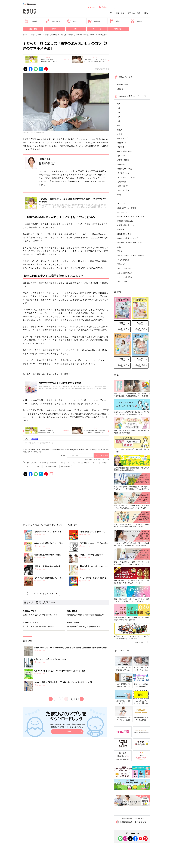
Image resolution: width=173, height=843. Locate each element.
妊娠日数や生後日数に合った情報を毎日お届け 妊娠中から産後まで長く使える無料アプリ (67, 725)
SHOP (92, 7)
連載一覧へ (139, 642)
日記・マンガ (122, 186)
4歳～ (94, 463)
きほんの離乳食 (123, 260)
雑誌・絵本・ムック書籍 (126, 208)
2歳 (73, 463)
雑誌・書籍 (33, 29)
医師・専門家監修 (65, 466)
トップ (25, 35)
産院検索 (120, 229)
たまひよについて (124, 203)
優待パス (136, 21)
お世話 (119, 134)
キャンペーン (97, 29)
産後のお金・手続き (125, 168)
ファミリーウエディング (126, 177)
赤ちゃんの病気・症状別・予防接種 (130, 255)
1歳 (68, 463)
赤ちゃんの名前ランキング (127, 238)
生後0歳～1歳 (122, 84)
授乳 (119, 125)
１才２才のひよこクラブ (33, 466)
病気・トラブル (123, 138)
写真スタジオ (118, 29)
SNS (75, 29)
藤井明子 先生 (48, 164)
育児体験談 (121, 181)
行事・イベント (123, 155)
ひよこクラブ (102, 463)
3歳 (79, 463)
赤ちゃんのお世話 (51, 35)
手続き (119, 251)
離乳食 (114, 21)
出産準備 (93, 21)
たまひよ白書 (122, 281)
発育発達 (86, 463)
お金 (119, 247)
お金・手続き (53, 21)
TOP (110, 13)
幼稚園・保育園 (123, 160)
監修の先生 (121, 264)
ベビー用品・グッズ (125, 151)
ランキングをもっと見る (43, 593)
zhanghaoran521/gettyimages (33, 132)
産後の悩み (43, 463)
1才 (78, 224)
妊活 (146, 13)
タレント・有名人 (124, 190)
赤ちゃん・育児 (134, 13)
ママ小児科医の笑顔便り (50, 466)
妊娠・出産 (120, 13)
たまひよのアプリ (124, 268)
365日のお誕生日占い (125, 221)
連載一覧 (66, 59)
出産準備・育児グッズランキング (130, 242)
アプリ (54, 29)
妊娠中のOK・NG (124, 234)
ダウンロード (67, 731)
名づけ (72, 21)
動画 (119, 194)
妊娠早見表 (31, 21)
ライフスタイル (123, 173)
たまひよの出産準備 (125, 277)
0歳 (62, 463)
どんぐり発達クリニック (58, 171)
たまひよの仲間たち (125, 273)
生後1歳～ (121, 89)
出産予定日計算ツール (125, 225)
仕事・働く (121, 164)
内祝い (103, 7)
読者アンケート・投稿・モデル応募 (130, 216)
